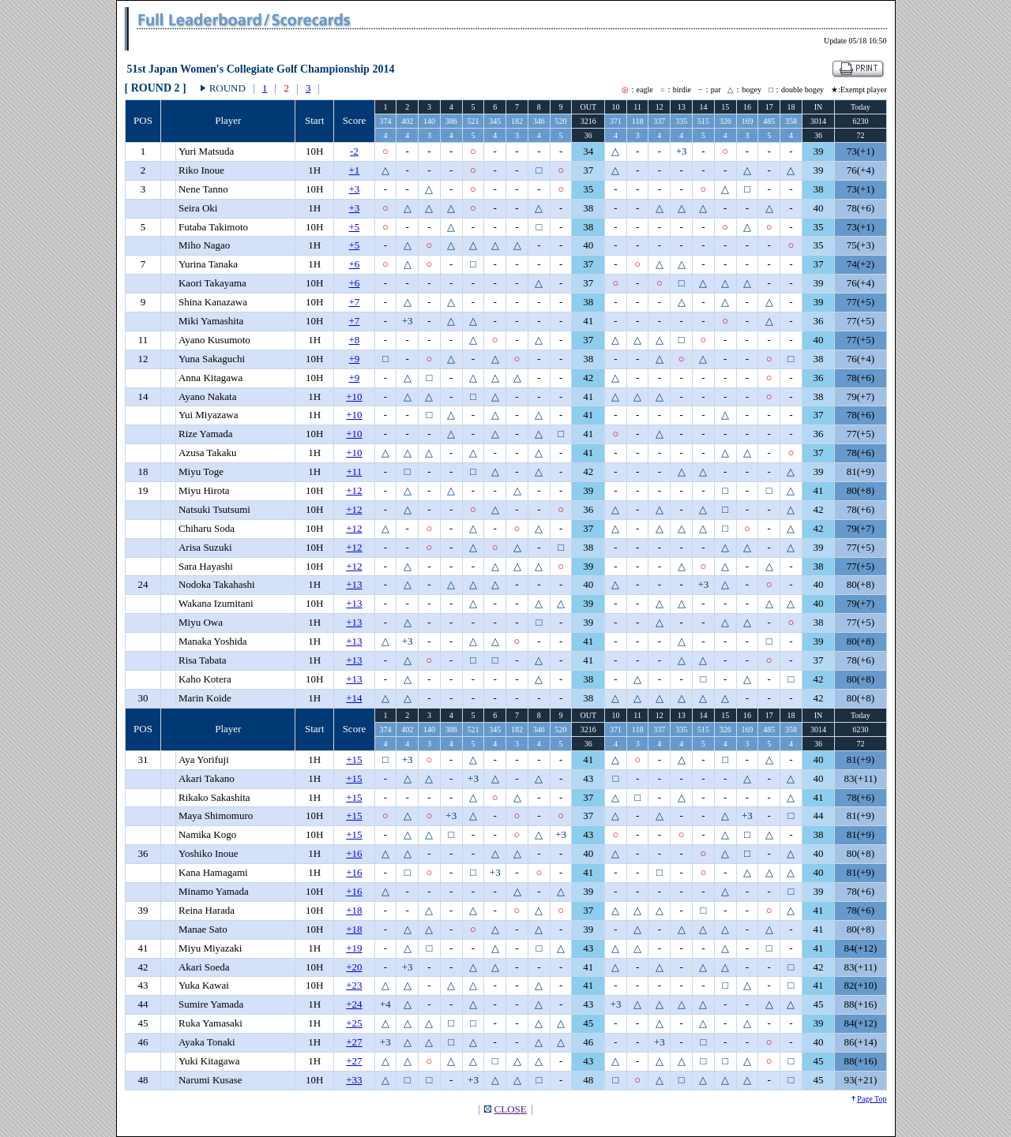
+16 (354, 853)
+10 (354, 396)
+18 (354, 910)
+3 (354, 189)
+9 (354, 359)
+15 (354, 759)
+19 (354, 948)
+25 (354, 1023)
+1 (354, 170)
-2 (354, 151)
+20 (354, 967)
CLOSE (510, 1109)
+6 (354, 264)
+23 (354, 985)
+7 (354, 302)
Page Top (871, 1098)
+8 (354, 340)
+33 (354, 1080)
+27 (354, 1042)
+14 (354, 698)
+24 (354, 1004)
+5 (354, 227)
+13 (354, 584)
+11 (355, 471)
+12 (354, 490)
